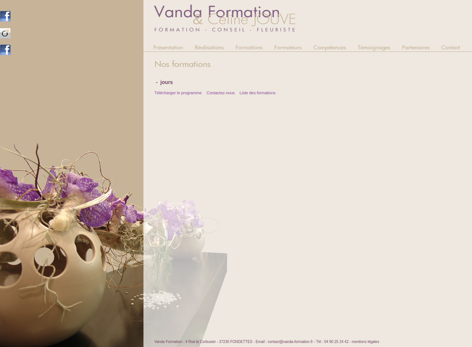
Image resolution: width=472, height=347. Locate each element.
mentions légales (365, 342)
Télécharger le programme (178, 93)
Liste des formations (257, 93)
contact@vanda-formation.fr (290, 342)
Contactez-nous (221, 93)
